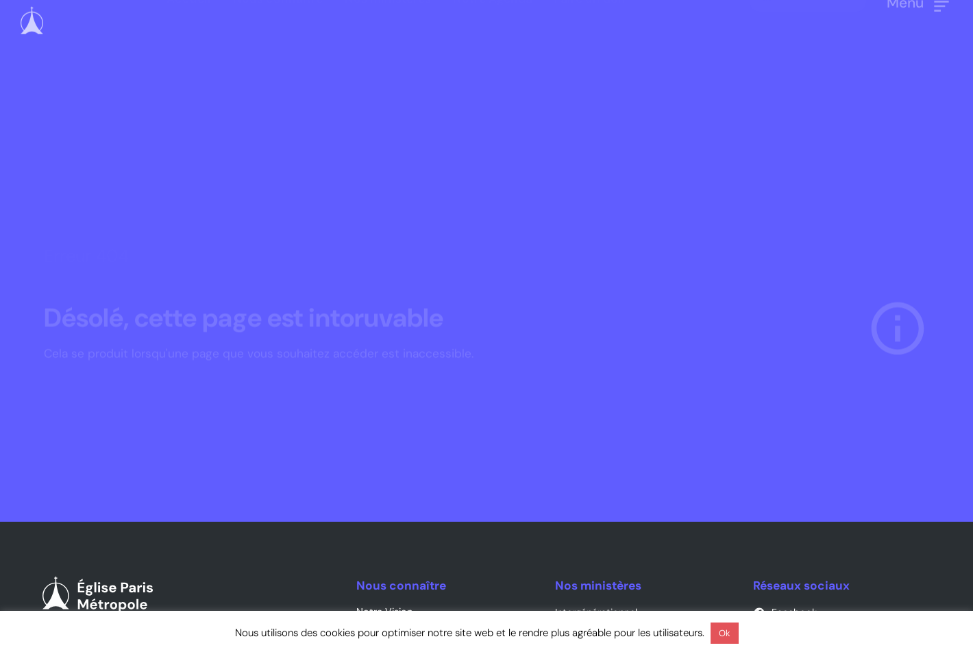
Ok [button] (724, 633)
